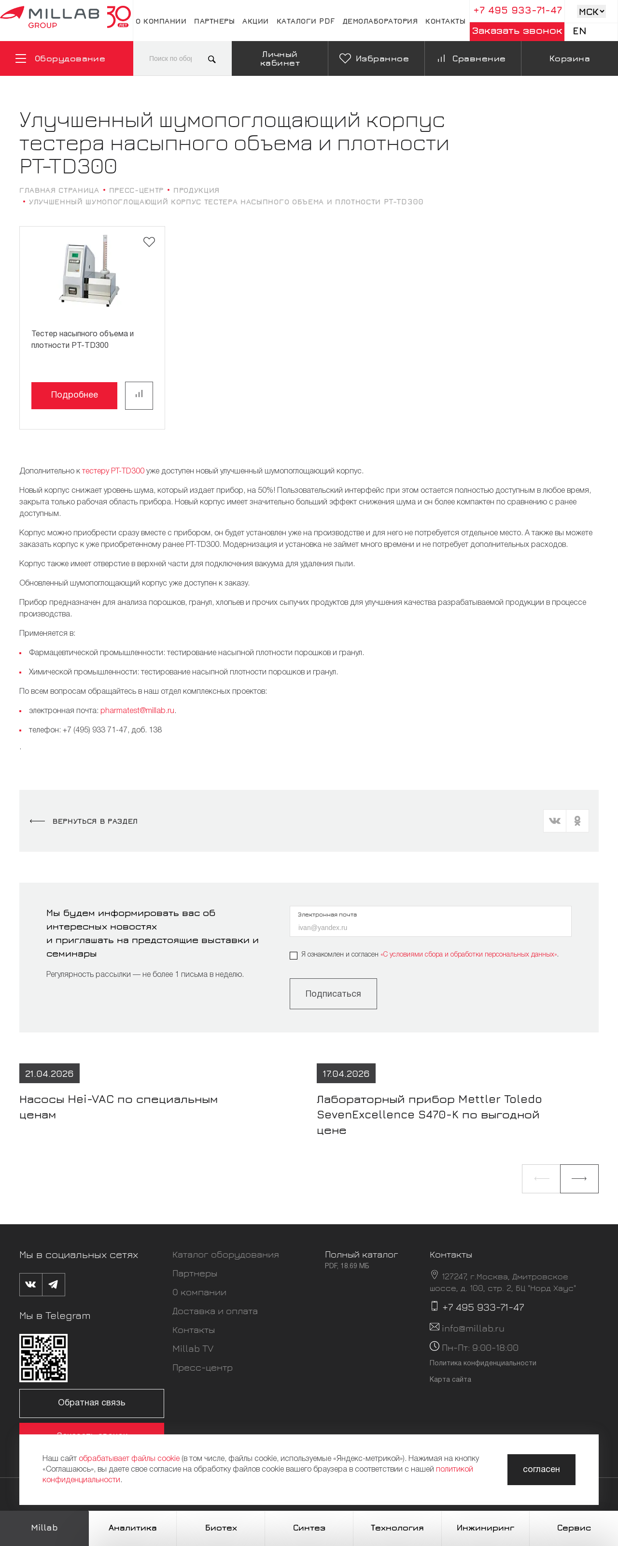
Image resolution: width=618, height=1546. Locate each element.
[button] (541, 1178)
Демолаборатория (380, 20)
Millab (44, 1527)
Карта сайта (450, 1380)
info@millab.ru (473, 1327)
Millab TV (192, 1348)
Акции (255, 20)
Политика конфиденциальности (483, 1363)
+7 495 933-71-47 (517, 10)
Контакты (445, 20)
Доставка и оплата (215, 1310)
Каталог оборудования (225, 1254)
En (580, 31)
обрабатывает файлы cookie (129, 1459)
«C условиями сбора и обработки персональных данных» (468, 955)
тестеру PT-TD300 (113, 471)
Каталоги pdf (306, 20)
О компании (161, 20)
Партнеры (214, 20)
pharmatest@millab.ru (137, 711)
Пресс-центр (202, 1367)
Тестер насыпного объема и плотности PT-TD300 (82, 340)
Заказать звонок (517, 30)
